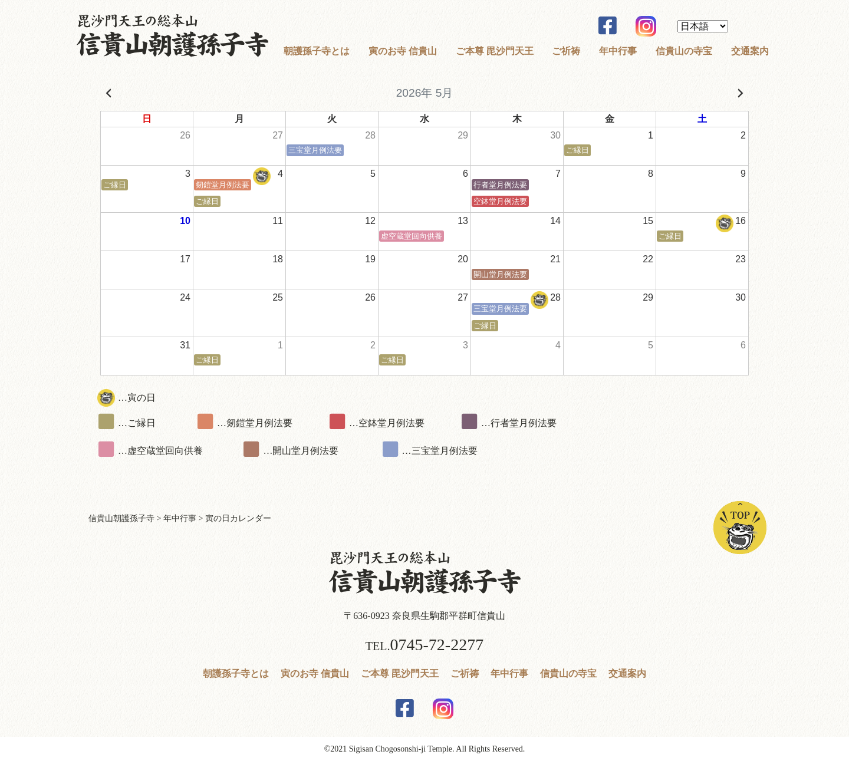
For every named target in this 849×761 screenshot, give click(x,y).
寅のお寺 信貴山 (402, 51)
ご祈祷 (566, 51)
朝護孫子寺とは (317, 51)
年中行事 (618, 51)
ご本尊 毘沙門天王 (495, 51)
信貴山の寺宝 (684, 51)
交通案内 (750, 51)
